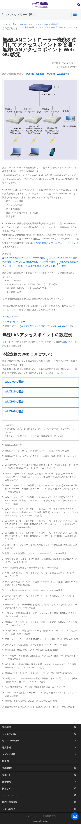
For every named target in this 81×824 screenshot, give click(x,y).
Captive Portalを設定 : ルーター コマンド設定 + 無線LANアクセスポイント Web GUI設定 (39, 694)
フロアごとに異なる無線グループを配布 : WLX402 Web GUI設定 (34, 644)
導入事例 (40, 747)
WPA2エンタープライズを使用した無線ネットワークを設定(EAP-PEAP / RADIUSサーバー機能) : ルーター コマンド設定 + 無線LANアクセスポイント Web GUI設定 (40, 476)
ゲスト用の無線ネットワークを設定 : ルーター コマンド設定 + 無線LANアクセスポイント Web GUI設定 (40, 583)
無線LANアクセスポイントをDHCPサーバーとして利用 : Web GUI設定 (37, 673)
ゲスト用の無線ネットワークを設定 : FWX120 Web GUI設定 (32, 590)
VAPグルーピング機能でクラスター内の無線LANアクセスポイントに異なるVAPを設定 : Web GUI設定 (39, 632)
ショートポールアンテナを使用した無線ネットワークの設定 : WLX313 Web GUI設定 (39, 546)
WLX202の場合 (14, 411)
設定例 (13, 24)
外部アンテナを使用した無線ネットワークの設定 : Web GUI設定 (34, 553)
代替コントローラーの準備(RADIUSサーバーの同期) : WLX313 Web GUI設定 (40, 639)
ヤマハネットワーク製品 (18, 14)
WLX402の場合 (14, 381)
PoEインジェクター (15, 321)
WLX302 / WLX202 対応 (59, 326)
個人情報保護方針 (50, 816)
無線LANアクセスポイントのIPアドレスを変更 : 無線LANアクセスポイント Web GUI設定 (39, 458)
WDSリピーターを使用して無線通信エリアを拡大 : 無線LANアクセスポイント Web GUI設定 (40, 657)
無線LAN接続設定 (51, 24)
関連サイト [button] (40, 788)
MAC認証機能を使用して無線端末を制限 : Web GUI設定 (30, 567)
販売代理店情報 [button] (40, 802)
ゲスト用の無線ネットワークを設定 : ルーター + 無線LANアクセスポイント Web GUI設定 (39, 574)
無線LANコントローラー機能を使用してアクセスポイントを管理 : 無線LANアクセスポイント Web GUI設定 (39, 606)
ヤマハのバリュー (40, 740)
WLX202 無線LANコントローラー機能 (47, 266)
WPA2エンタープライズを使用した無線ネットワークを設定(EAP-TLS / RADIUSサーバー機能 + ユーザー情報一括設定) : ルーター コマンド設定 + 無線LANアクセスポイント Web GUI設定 (40, 512)
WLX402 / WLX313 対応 (33, 326)
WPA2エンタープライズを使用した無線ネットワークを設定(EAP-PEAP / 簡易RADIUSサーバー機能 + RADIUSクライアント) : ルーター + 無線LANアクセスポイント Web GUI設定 (39, 524)
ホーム (5, 24)
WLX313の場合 (14, 391)
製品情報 (40, 727)
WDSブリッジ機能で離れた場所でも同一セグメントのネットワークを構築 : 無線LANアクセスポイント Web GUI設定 (39, 666)
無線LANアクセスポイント (30, 24)
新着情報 (40, 781)
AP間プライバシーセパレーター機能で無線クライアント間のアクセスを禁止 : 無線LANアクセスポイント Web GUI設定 (40, 680)
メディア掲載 (40, 754)
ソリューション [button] (40, 733)
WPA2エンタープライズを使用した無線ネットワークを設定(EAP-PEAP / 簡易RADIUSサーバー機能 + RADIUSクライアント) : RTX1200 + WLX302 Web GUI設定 (40, 536)
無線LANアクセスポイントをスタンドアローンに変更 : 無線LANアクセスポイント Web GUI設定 (39, 623)
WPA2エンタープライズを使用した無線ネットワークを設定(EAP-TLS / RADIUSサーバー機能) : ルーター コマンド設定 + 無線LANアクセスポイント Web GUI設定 (40, 500)
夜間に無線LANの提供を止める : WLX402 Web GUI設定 (30, 650)
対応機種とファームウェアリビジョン (56, 243)
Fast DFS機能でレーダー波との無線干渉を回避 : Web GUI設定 (33, 687)
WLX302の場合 (14, 401)
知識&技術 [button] (40, 768)
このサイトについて (32, 816)
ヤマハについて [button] (40, 795)
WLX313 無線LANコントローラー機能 (35, 261)
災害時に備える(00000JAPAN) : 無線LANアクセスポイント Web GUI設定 (38, 707)
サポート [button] (40, 775)
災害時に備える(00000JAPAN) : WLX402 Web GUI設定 (29, 701)
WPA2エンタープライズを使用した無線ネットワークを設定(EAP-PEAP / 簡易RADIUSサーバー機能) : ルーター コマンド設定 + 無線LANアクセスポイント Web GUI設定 (40, 488)
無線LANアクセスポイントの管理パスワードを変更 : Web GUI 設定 (35, 450)
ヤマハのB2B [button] (40, 809)
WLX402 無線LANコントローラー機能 (24, 257)
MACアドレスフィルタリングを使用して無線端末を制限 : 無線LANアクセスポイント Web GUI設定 (39, 560)
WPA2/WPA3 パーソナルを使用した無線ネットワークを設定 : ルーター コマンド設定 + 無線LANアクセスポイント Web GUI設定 (40, 466)
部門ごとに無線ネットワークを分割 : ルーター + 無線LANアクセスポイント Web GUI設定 (39, 597)
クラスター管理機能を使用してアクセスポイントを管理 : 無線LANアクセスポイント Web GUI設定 (39, 615)
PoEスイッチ (11, 316)
